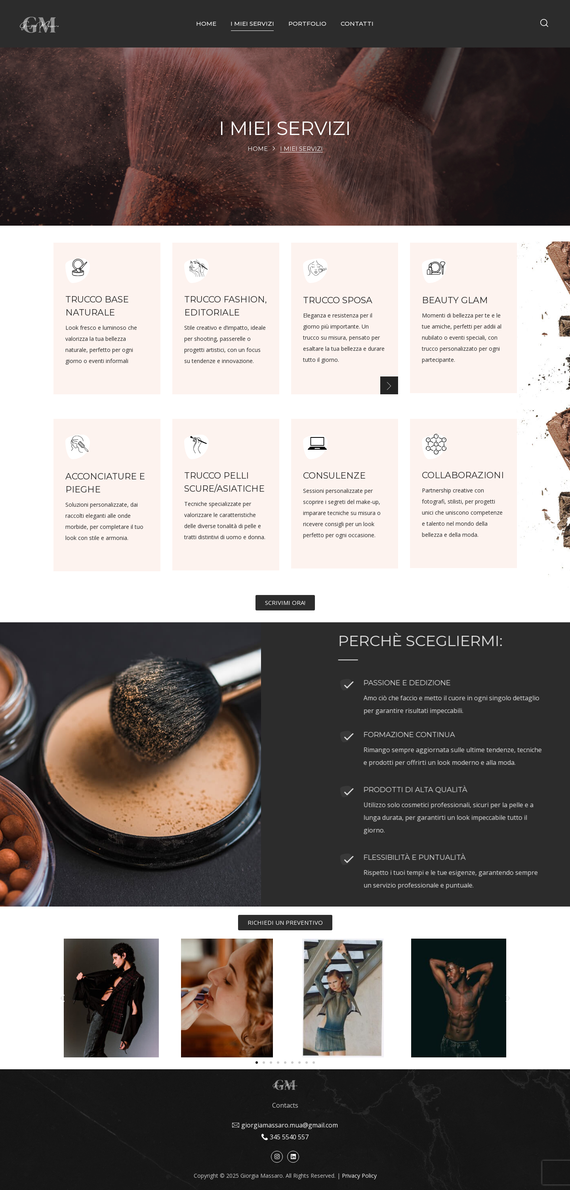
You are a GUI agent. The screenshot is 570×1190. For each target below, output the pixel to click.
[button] (544, 24)
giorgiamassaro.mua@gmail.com (289, 1125)
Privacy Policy (359, 1175)
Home (258, 148)
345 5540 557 (289, 1137)
